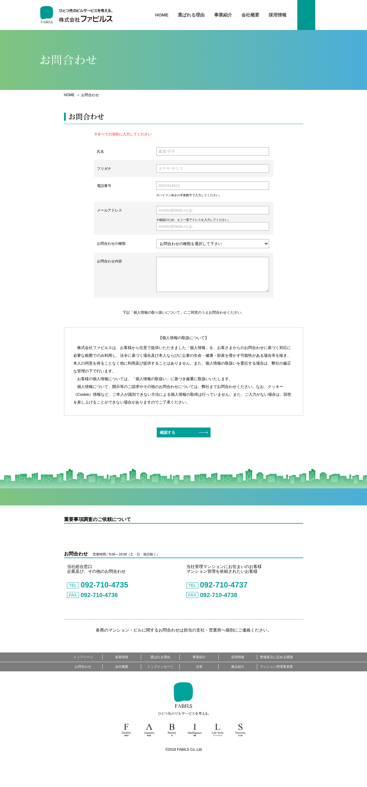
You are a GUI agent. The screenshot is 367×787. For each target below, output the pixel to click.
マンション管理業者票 (276, 694)
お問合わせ (83, 694)
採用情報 (277, 15)
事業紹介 (223, 15)
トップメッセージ (160, 694)
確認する (167, 432)
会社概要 (250, 15)
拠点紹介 (237, 694)
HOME (162, 15)
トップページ (83, 684)
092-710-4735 (99, 611)
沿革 (199, 694)
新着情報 (121, 684)
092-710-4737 (218, 611)
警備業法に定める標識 (276, 684)
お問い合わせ (312, 15)
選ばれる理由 (191, 15)
